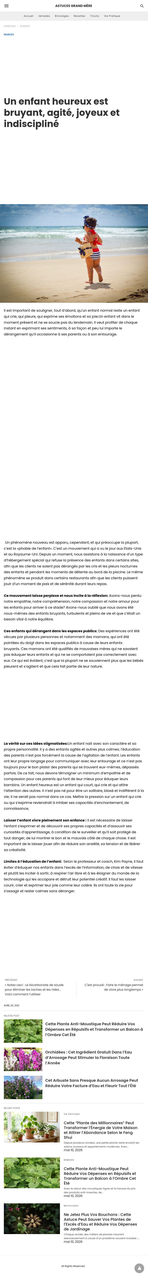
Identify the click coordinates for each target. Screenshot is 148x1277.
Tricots (94, 16)
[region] (74, 162)
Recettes (79, 16)
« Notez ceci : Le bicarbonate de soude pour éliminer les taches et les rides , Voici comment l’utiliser (34, 989)
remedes (44, 16)
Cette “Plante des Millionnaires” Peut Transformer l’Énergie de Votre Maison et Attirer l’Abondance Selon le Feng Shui (101, 1130)
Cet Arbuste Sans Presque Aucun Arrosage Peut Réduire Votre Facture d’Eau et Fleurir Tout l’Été (91, 1083)
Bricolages (62, 16)
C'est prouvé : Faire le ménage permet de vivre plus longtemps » (114, 987)
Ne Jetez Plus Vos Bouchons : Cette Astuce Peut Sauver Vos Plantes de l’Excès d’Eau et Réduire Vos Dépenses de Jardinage (100, 1222)
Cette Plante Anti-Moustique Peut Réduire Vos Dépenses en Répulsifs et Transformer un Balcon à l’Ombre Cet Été (94, 1029)
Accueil (29, 16)
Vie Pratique (112, 16)
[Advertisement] (74, 65)
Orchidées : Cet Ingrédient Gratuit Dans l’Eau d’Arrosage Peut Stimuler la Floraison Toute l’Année (88, 1057)
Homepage (10, 26)
